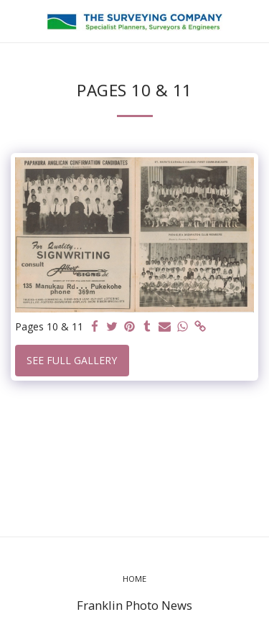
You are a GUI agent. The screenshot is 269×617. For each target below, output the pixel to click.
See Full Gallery (72, 360)
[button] (16, 20)
